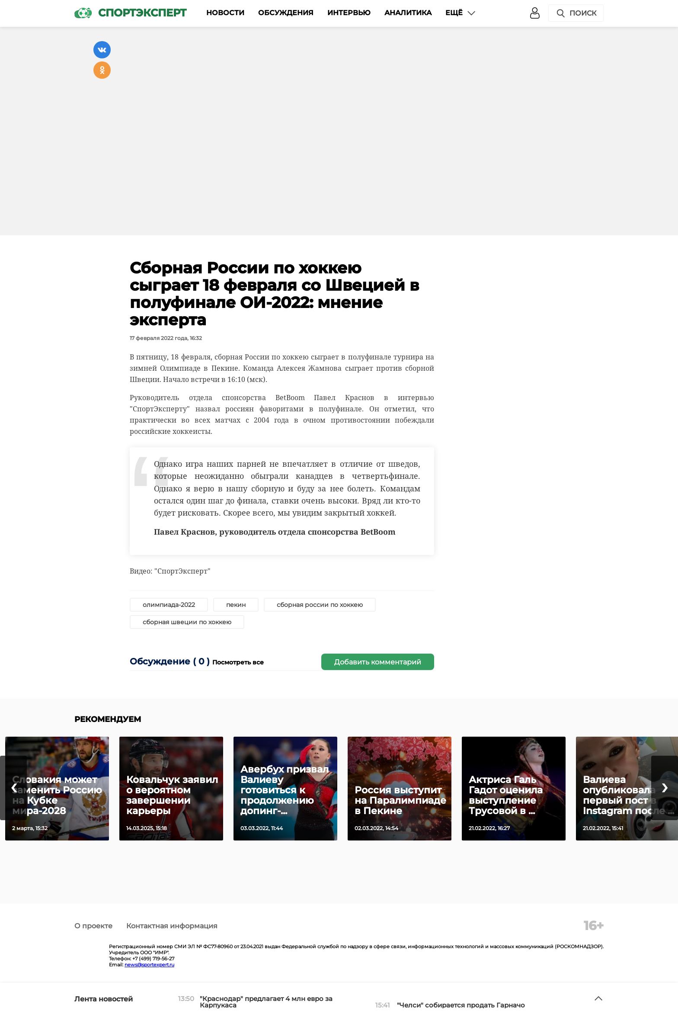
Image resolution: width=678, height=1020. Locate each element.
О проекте (93, 926)
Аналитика (408, 13)
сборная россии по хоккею (320, 605)
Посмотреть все (238, 662)
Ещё (461, 13)
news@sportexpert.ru (149, 965)
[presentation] (13, 788)
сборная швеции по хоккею (187, 622)
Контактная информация (171, 926)
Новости (225, 13)
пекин (236, 605)
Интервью (349, 13)
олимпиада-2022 (169, 605)
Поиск (576, 13)
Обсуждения (285, 13)
